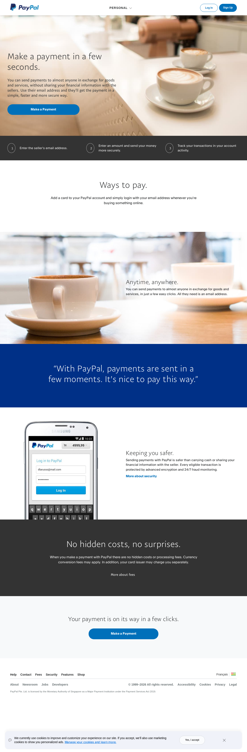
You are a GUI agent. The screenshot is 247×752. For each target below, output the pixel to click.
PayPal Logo (24, 7)
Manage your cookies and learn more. (90, 742)
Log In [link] (209, 7)
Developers (60, 684)
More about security (141, 476)
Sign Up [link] (228, 7)
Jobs (44, 684)
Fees (38, 674)
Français (222, 674)
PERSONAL (119, 8)
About (14, 684)
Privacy (220, 684)
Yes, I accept (192, 739)
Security (51, 674)
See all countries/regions (233, 675)
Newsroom (30, 684)
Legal (233, 684)
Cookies (205, 684)
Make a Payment (43, 109)
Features (67, 674)
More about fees (123, 574)
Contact (25, 674)
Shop (81, 674)
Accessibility (187, 684)
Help (13, 674)
